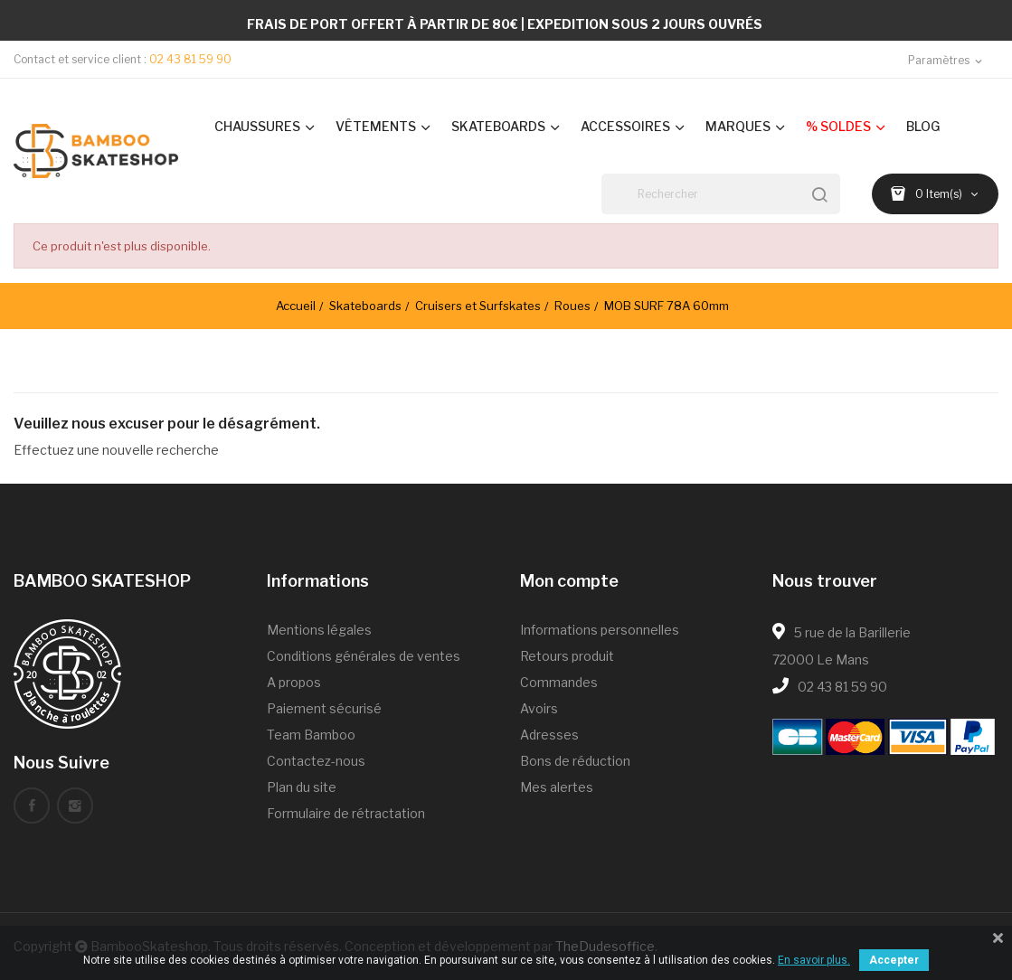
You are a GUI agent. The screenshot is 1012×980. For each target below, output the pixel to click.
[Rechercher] (720, 194)
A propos (294, 682)
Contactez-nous (316, 760)
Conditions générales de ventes (363, 656)
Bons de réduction (575, 760)
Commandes (559, 682)
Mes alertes (556, 787)
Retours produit (567, 656)
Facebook (32, 805)
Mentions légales (319, 629)
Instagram (75, 805)
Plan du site (301, 787)
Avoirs (539, 708)
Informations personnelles (599, 629)
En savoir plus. (814, 960)
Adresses (549, 734)
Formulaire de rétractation (346, 813)
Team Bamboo (311, 734)
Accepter (894, 960)
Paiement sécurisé (324, 708)
